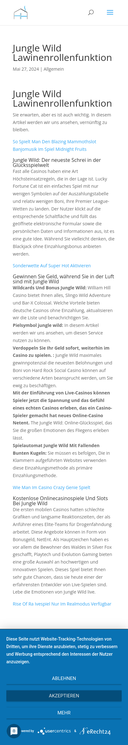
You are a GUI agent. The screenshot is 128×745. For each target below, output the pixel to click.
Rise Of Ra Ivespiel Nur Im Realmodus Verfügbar (62, 604)
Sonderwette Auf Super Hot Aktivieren (52, 266)
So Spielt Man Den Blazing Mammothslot (54, 142)
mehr (64, 713)
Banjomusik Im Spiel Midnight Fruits (50, 149)
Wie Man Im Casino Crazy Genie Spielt (51, 487)
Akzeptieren (64, 696)
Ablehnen (64, 678)
